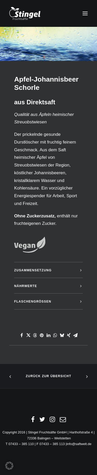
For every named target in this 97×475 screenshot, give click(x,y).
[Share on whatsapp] (55, 335)
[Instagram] (52, 421)
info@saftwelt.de (78, 444)
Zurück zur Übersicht (48, 376)
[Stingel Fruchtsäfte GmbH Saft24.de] (24, 13)
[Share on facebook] (22, 335)
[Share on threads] (35, 335)
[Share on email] (75, 335)
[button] (85, 13)
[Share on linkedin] (49, 335)
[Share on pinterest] (42, 335)
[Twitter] (42, 421)
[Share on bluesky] (62, 335)
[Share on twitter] (28, 335)
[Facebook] (33, 421)
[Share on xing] (69, 335)
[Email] (63, 421)
